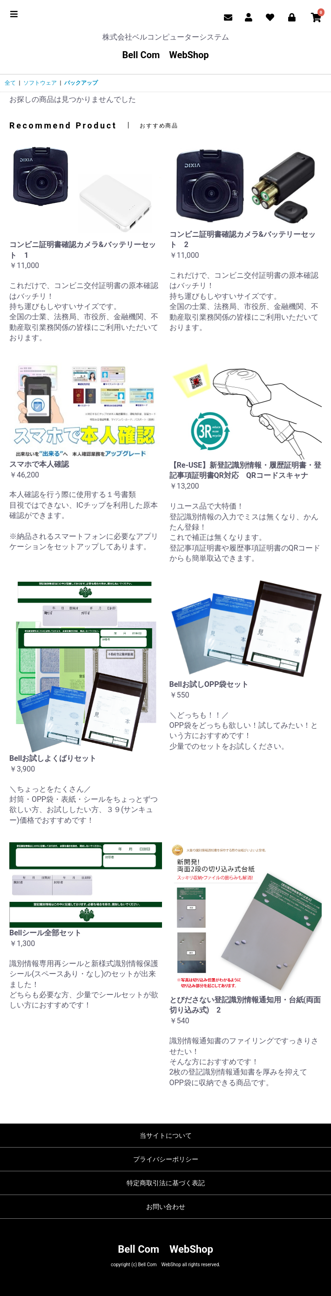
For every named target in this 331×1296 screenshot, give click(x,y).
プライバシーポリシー (165, 1159)
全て (10, 83)
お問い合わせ (165, 1206)
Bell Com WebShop (165, 55)
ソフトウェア (40, 83)
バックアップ (81, 83)
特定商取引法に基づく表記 (166, 1183)
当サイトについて (166, 1135)
